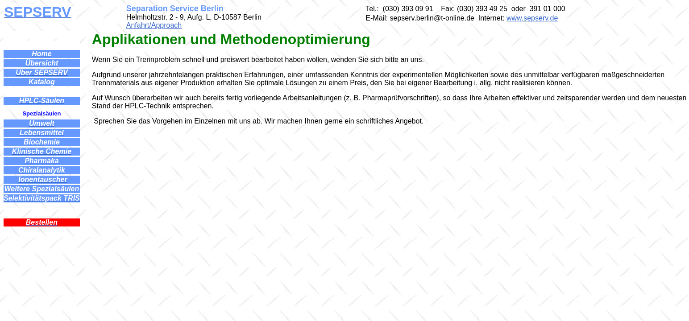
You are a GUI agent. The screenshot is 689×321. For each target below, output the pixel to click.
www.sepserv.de (532, 18)
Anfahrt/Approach (154, 25)
